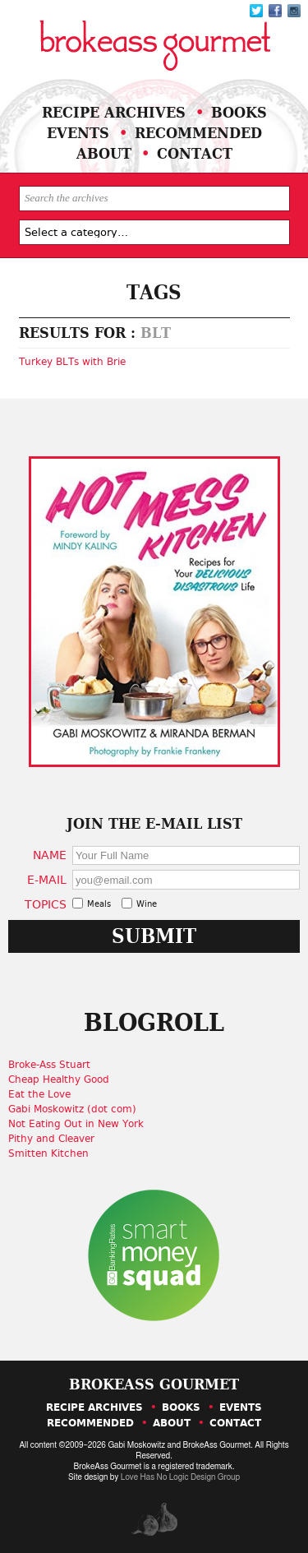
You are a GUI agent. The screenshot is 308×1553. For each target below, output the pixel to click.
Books (239, 112)
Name (50, 854)
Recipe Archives (114, 112)
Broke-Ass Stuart (49, 1064)
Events (78, 132)
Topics (46, 904)
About (103, 153)
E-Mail (47, 879)
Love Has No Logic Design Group (180, 1477)
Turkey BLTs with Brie (72, 361)
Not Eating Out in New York (76, 1124)
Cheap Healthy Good (58, 1079)
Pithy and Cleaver (51, 1138)
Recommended (198, 132)
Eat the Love (39, 1094)
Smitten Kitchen (48, 1153)
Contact (194, 153)
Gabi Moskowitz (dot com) (72, 1109)
